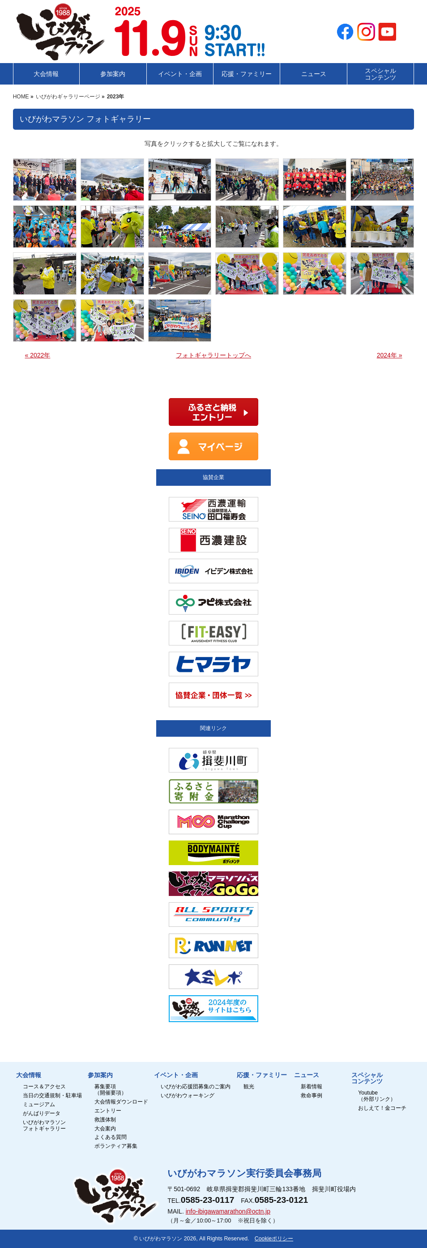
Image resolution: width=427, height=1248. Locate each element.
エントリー (107, 1111)
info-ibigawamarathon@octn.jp (228, 1211)
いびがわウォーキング (187, 1096)
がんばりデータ (41, 1113)
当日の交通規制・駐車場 (52, 1096)
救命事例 (311, 1096)
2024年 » (389, 355)
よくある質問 (110, 1137)
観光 (248, 1087)
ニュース (306, 1075)
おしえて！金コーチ (382, 1108)
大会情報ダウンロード (121, 1102)
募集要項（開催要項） (110, 1090)
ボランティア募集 (115, 1146)
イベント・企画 (176, 1075)
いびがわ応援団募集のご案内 (196, 1087)
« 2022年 (38, 355)
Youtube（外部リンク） (377, 1096)
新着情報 (311, 1087)
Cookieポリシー (274, 1238)
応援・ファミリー (262, 1075)
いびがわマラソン (160, 1238)
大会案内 (105, 1129)
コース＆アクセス (44, 1087)
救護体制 (105, 1120)
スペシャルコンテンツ (367, 1078)
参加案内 (100, 1075)
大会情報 (28, 1075)
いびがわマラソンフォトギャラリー (44, 1126)
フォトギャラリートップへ (213, 355)
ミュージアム (39, 1105)
